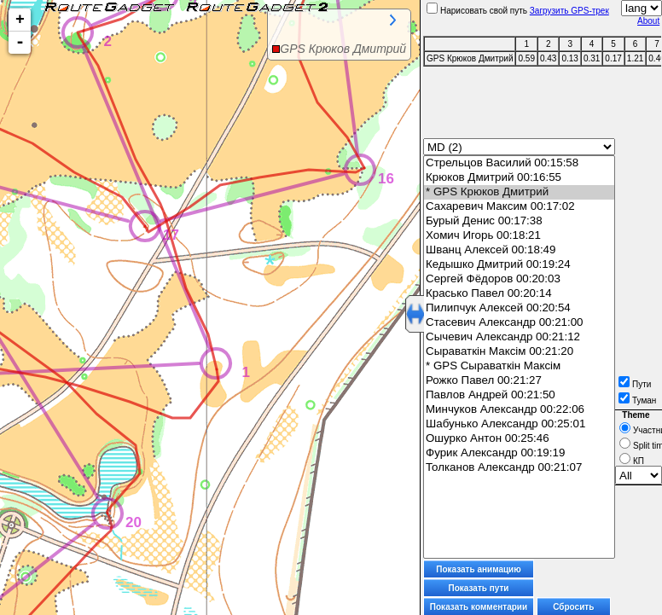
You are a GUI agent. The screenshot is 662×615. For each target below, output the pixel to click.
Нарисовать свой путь (477, 10)
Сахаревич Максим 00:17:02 (519, 207)
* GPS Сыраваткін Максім (519, 366)
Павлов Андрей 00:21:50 (519, 395)
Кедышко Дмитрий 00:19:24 (519, 265)
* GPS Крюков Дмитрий (519, 192)
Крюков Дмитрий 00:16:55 (519, 178)
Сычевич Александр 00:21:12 (519, 337)
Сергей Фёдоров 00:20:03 (519, 279)
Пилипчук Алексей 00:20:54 (519, 308)
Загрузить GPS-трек (569, 10)
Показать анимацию (478, 569)
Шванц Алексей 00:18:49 (519, 250)
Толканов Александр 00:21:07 (519, 468)
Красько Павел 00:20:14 (519, 294)
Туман (637, 400)
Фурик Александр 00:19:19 (519, 453)
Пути (634, 384)
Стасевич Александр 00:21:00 (519, 323)
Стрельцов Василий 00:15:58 (519, 163)
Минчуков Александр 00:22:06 (519, 410)
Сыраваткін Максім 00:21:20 (519, 352)
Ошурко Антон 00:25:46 (519, 439)
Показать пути (479, 588)
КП (631, 461)
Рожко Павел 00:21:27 (519, 381)
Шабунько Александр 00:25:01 (519, 424)
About (648, 21)
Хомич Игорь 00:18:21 (519, 236)
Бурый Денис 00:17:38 (519, 221)
